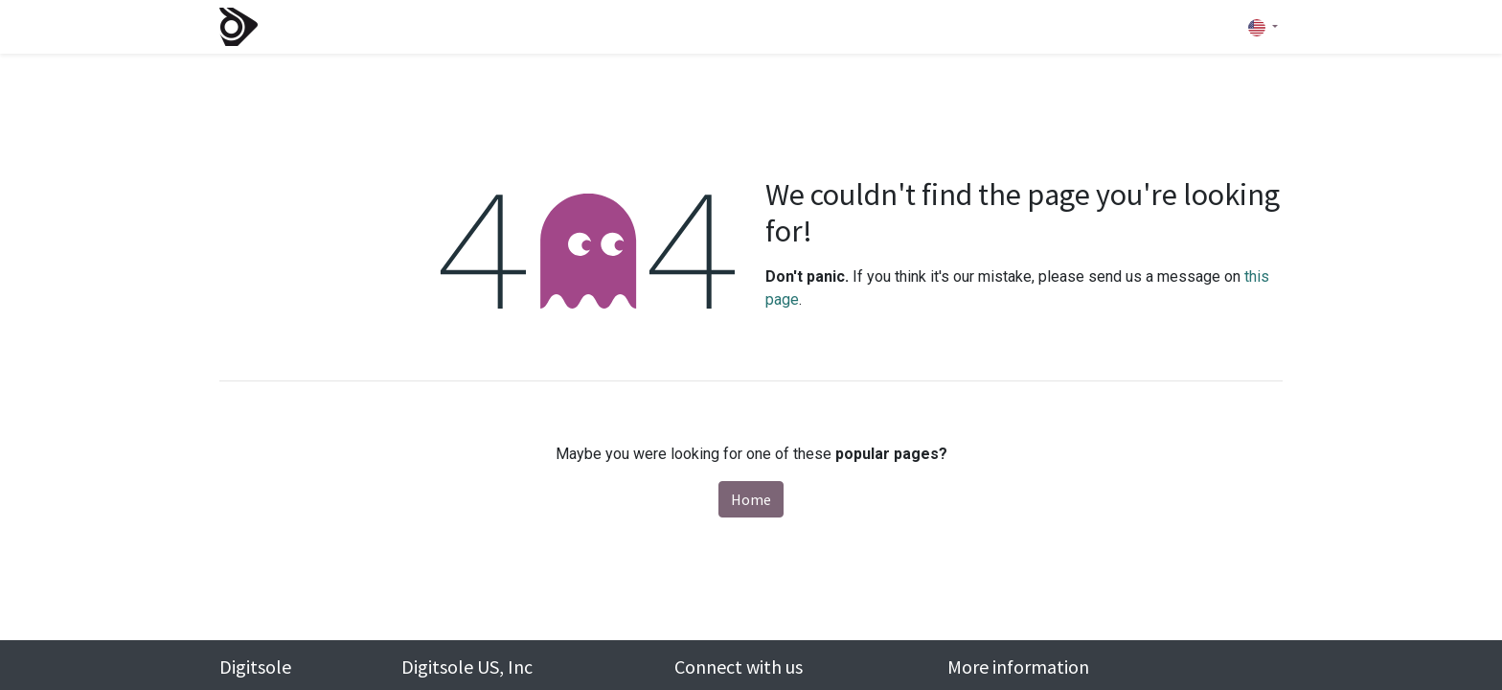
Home (751, 499)
